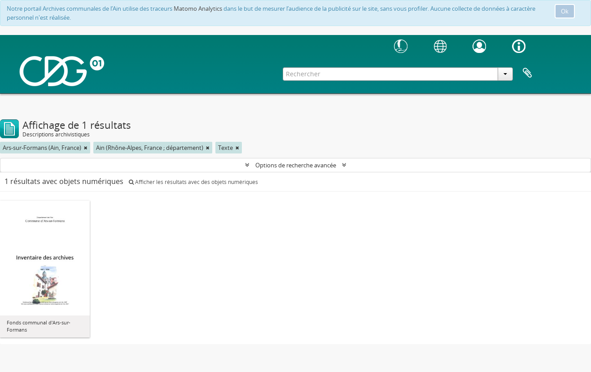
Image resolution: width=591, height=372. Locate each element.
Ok (565, 11)
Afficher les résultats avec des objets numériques (193, 182)
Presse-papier (527, 73)
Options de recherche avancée (295, 165)
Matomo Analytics (198, 8)
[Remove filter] (86, 147)
